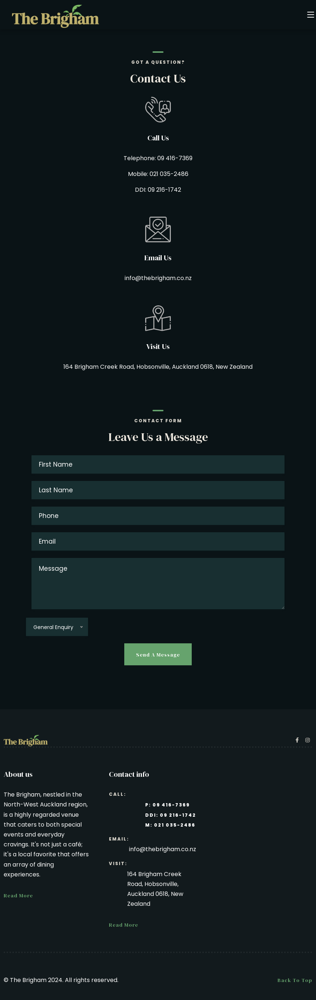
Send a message (158, 654)
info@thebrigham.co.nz (158, 278)
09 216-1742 (164, 189)
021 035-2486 (169, 174)
